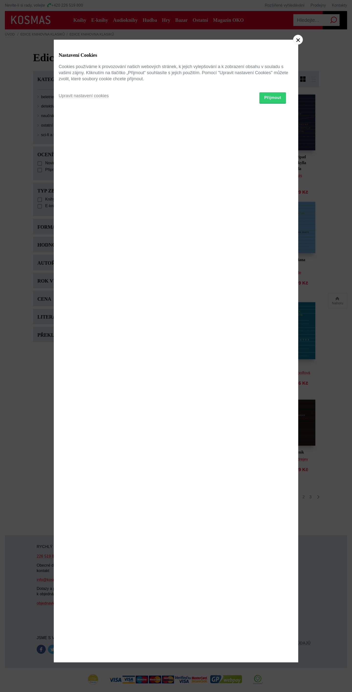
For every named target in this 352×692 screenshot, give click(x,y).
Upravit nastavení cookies (84, 372)
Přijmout (272, 374)
